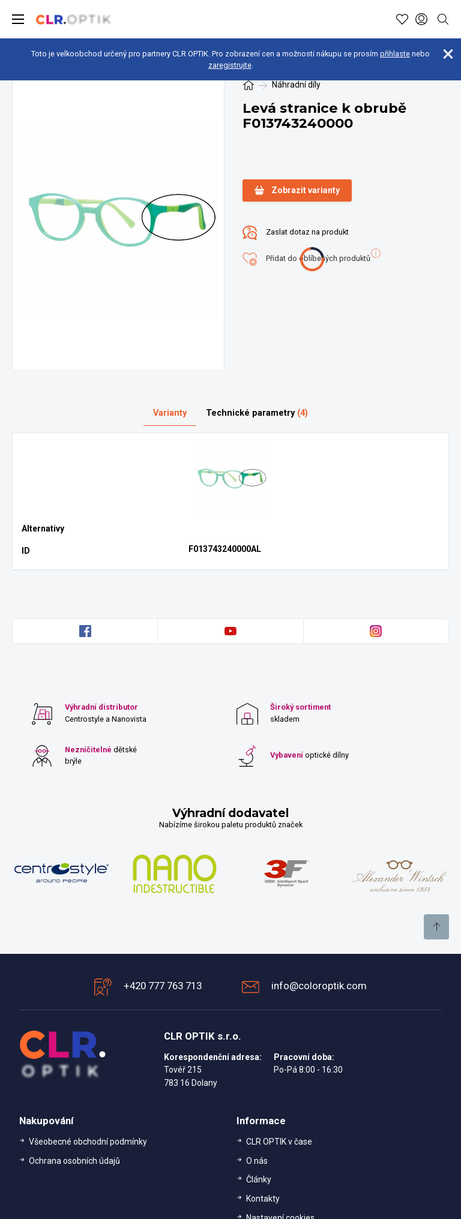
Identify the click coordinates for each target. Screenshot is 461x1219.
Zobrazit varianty (297, 190)
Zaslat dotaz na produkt (296, 233)
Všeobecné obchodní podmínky (88, 1141)
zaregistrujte (230, 65)
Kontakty (263, 1198)
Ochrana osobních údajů (74, 1161)
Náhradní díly (296, 84)
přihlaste (395, 53)
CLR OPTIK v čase (279, 1141)
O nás (257, 1161)
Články (258, 1179)
